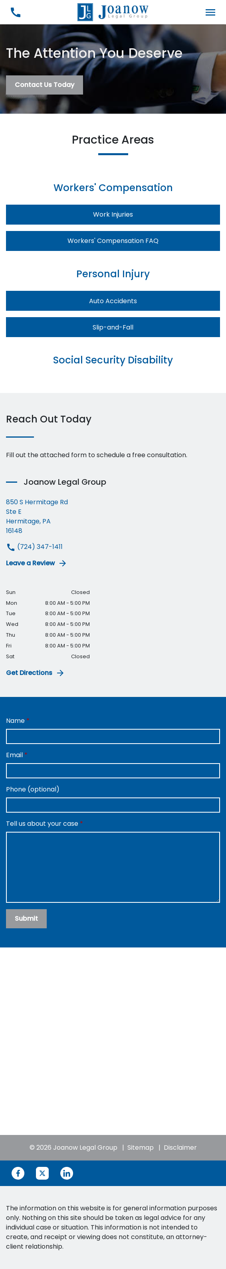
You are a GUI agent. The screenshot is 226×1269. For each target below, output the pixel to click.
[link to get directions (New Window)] (113, 516)
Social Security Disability (113, 360)
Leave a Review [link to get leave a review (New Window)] (36, 563)
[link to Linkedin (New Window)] (66, 1173)
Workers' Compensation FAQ (113, 240)
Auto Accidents (113, 301)
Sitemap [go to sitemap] (140, 1147)
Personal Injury (113, 273)
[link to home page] (113, 11)
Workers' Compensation (113, 187)
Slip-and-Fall (113, 327)
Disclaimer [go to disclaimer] (180, 1147)
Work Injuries (113, 214)
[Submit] (26, 918)
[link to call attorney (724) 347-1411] (15, 12)
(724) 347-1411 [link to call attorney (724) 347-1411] (34, 546)
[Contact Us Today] (44, 85)
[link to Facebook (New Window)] (18, 1173)
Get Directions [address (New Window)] (35, 673)
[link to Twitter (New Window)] (42, 1173)
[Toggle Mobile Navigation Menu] (211, 12)
